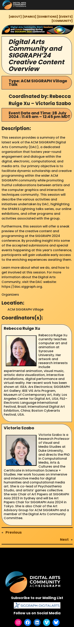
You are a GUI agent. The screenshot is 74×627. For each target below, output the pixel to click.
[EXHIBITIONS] (47, 17)
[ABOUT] (15, 17)
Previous (14, 532)
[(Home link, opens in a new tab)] (33, 582)
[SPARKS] (29, 17)
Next (64, 539)
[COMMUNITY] (62, 21)
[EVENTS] (66, 17)
